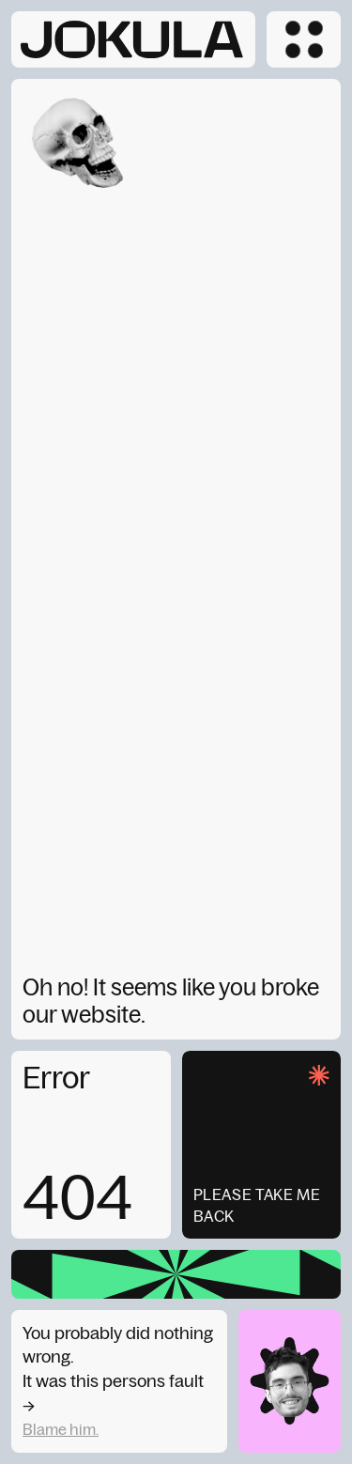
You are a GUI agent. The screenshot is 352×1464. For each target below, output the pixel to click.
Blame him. (61, 1429)
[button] (304, 39)
